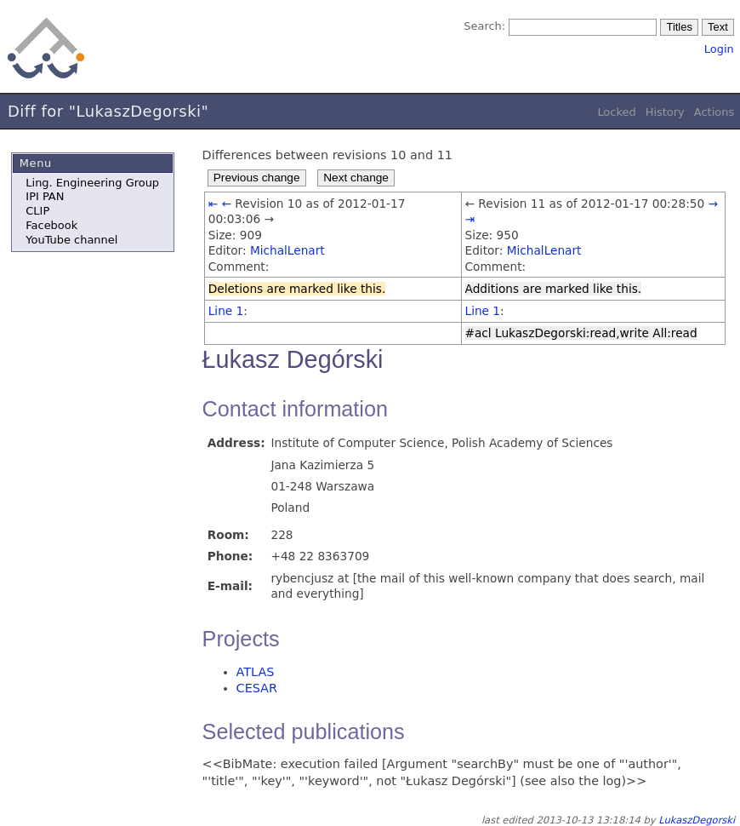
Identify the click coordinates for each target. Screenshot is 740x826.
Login (719, 49)
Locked (616, 112)
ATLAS (255, 672)
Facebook (51, 225)
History (665, 112)
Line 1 (226, 311)
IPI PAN (45, 196)
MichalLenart (287, 250)
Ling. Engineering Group (92, 182)
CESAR (256, 688)
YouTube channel (71, 239)
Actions (714, 112)
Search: (484, 26)
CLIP (37, 210)
